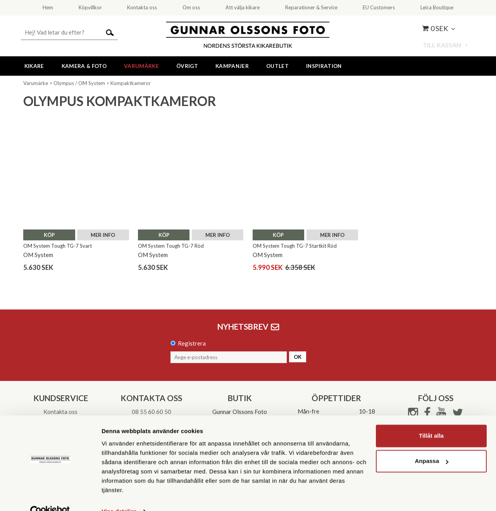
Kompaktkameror (130, 83)
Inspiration (324, 66)
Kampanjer (232, 66)
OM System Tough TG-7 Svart (57, 246)
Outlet (277, 66)
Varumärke (141, 66)
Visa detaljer (119, 495)
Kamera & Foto (84, 66)
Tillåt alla (431, 420)
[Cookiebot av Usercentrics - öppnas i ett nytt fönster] (50, 496)
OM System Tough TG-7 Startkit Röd (295, 246)
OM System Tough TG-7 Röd (171, 246)
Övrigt (187, 66)
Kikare (34, 66)
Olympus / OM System (79, 83)
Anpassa (431, 445)
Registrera (192, 343)
